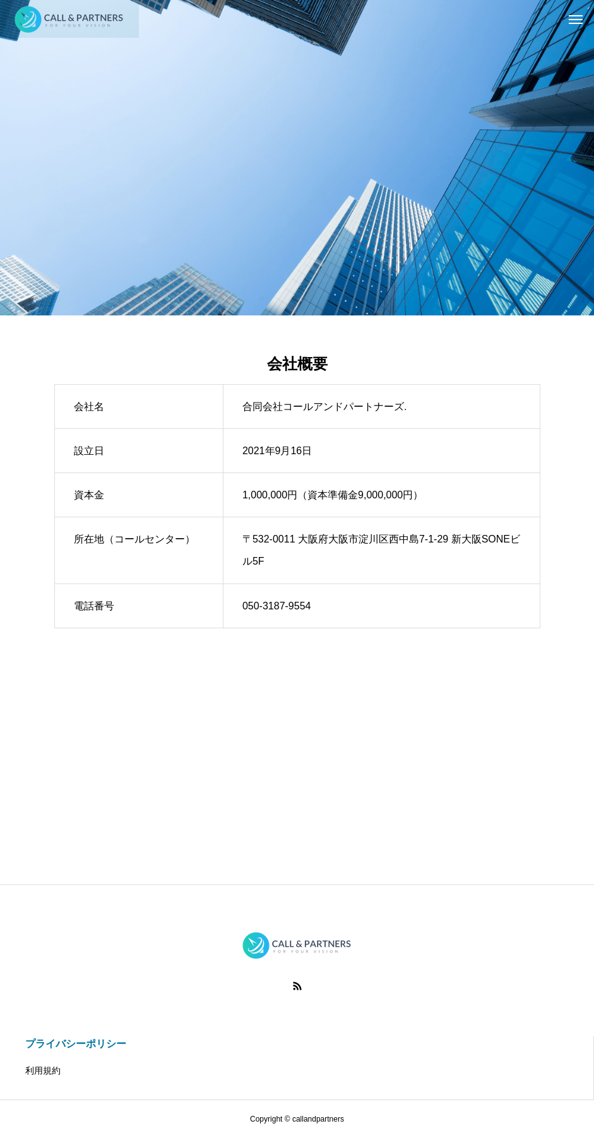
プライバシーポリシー (75, 1043)
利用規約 (43, 1070)
